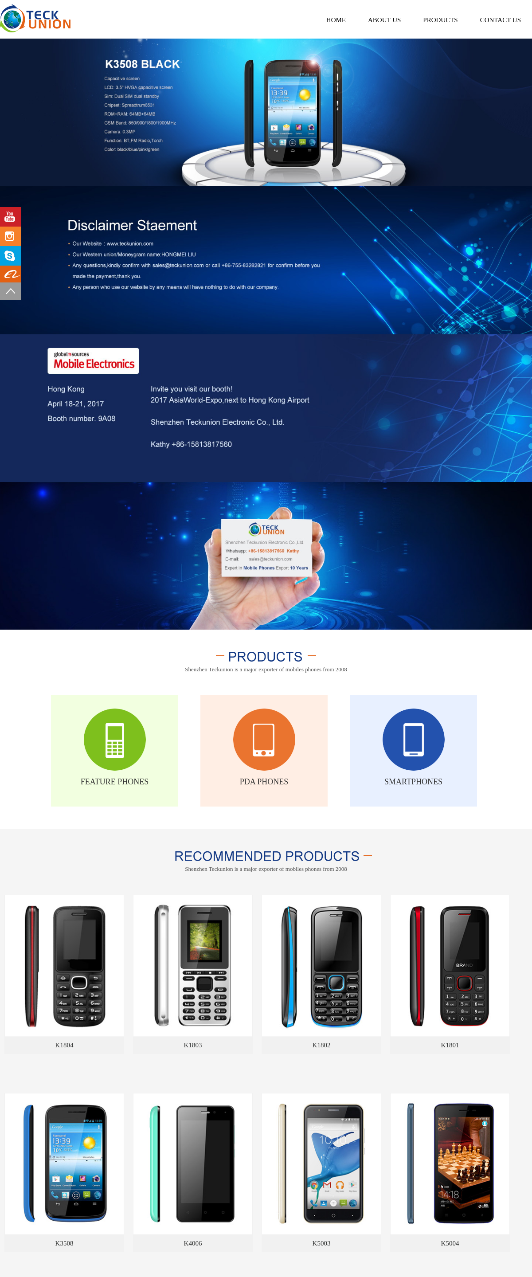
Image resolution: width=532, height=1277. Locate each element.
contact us (500, 20)
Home (336, 20)
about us (384, 20)
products (440, 20)
